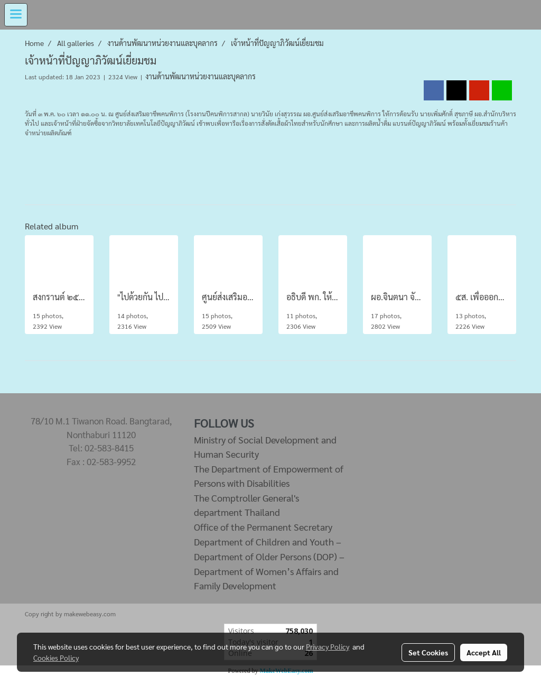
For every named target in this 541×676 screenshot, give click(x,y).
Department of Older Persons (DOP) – (269, 556)
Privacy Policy (327, 646)
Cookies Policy (56, 657)
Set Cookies (428, 652)
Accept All (484, 652)
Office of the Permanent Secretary (263, 527)
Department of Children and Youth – (267, 541)
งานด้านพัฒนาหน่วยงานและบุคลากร (200, 76)
